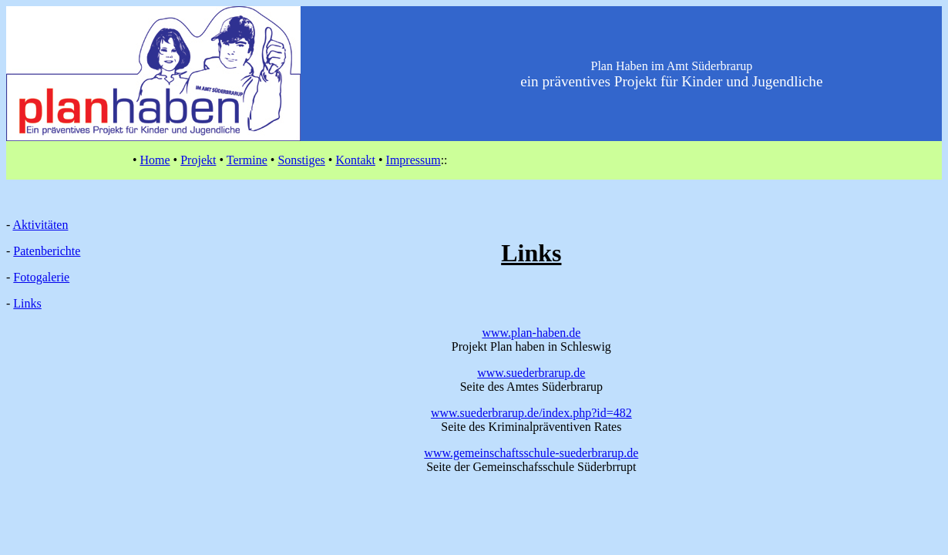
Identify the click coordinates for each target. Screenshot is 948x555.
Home (155, 159)
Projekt (198, 159)
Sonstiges (300, 159)
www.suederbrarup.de (531, 372)
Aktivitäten (40, 224)
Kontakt (355, 159)
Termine (247, 159)
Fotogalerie (41, 277)
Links (27, 303)
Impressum (413, 159)
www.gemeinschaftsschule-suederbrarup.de (531, 452)
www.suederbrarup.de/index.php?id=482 (531, 412)
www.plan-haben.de (531, 332)
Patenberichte (46, 250)
